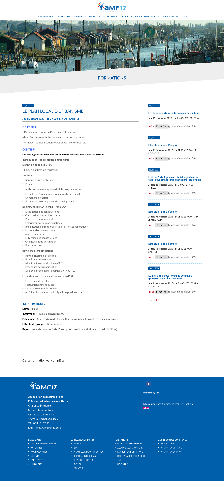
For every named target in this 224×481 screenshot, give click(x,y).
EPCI (76, 448)
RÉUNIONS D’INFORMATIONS (130, 452)
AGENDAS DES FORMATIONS (130, 448)
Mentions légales (151, 393)
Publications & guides (145, 16)
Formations (109, 16)
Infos (151, 126)
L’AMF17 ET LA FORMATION (129, 443)
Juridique (125, 16)
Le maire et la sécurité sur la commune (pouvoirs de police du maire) (170, 277)
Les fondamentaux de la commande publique (174, 113)
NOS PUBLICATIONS (40, 452)
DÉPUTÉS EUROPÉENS (83, 460)
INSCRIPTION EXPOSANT (172, 452)
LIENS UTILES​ (36, 464)
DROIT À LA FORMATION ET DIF (131, 456)
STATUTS (35, 456)
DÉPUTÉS (78, 464)
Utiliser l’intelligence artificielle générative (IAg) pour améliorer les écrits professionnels (174, 178)
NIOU (162, 404)
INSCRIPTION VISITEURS (171, 448)
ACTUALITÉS (36, 448)
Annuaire (93, 16)
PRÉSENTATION (167, 443)
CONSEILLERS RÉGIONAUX (85, 456)
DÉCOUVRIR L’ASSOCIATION (43, 443)
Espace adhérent (170, 16)
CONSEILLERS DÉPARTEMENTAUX (88, 452)
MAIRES (77, 443)
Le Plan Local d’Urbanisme (53, 111)
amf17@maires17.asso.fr (50, 427)
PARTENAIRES (37, 460)
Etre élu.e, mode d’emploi (162, 145)
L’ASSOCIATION (44, 16)
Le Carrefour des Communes (69, 16)
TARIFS (120, 460)
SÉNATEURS (79, 468)
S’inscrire (161, 126)
